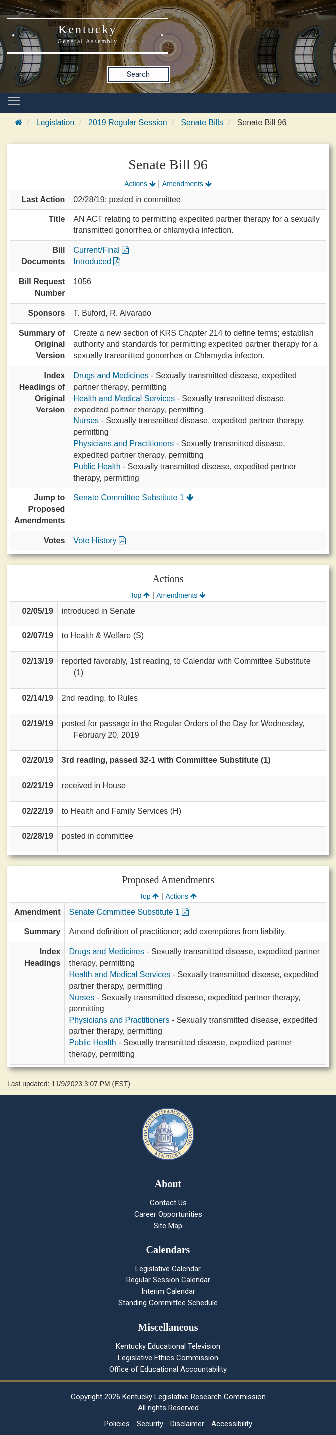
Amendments (187, 184)
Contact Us (168, 1202)
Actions (139, 184)
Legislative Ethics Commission (168, 1357)
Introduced (96, 261)
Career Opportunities (168, 1214)
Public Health (96, 466)
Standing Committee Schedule (168, 1302)
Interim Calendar (168, 1291)
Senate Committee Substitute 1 (133, 497)
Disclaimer (187, 1423)
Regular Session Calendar (168, 1279)
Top (140, 595)
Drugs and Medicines (110, 375)
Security (150, 1423)
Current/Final (101, 250)
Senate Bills (202, 122)
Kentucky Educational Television (168, 1346)
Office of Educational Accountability (168, 1369)
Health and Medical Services (124, 398)
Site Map (168, 1225)
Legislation (55, 122)
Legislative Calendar (168, 1268)
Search (138, 74)
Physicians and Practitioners (123, 443)
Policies (117, 1423)
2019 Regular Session (127, 122)
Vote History (99, 540)
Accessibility (231, 1423)
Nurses (86, 420)
